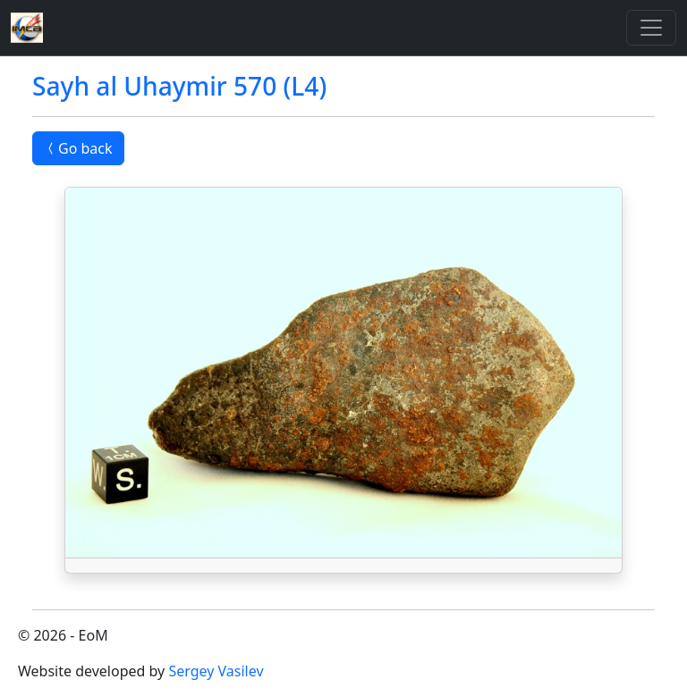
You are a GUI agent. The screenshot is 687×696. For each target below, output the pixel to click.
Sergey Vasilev (215, 671)
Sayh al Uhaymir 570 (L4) (179, 86)
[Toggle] (651, 28)
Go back (78, 148)
